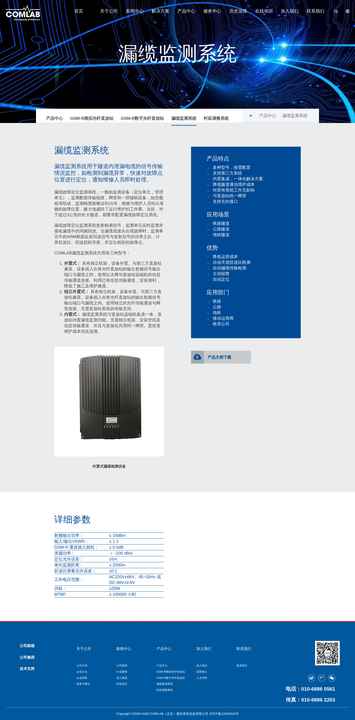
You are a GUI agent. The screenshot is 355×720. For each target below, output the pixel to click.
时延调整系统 (216, 118)
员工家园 (121, 677)
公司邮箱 (27, 646)
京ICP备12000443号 (224, 714)
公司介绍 (81, 665)
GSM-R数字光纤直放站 (142, 118)
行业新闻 (121, 671)
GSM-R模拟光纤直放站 (92, 118)
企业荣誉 (81, 677)
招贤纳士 (201, 671)
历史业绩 (238, 11)
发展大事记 (83, 683)
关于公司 (109, 11)
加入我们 (290, 11)
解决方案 (160, 11)
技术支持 (27, 669)
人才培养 (201, 677)
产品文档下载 (219, 357)
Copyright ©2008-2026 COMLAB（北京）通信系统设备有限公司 (162, 714)
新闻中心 (135, 11)
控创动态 (121, 683)
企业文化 (81, 671)
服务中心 (212, 11)
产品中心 (186, 11)
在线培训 (264, 11)
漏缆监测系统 (183, 120)
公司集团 (27, 657)
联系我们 (315, 11)
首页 (78, 11)
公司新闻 (121, 665)
